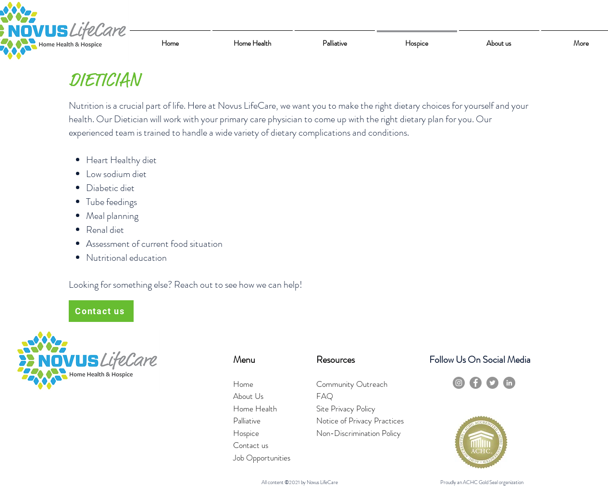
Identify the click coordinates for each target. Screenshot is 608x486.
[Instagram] (459, 383)
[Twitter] (492, 383)
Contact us (250, 445)
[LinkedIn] (509, 383)
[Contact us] (101, 311)
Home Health (255, 408)
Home (243, 384)
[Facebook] (476, 383)
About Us (248, 396)
